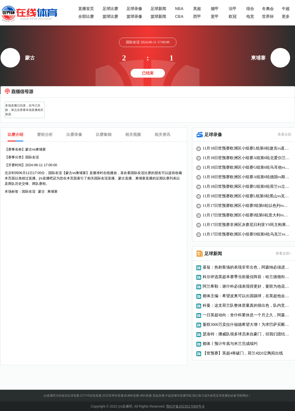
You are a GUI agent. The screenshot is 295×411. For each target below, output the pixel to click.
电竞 (250, 16)
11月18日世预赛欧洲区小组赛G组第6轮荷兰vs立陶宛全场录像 (247, 186)
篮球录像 (134, 16)
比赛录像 (74, 134)
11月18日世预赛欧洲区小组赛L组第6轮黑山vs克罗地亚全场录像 (247, 196)
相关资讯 (162, 134)
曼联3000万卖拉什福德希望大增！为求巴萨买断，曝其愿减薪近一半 (247, 324)
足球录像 (134, 9)
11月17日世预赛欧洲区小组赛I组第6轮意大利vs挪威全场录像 (247, 215)
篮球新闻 (158, 16)
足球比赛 (110, 9)
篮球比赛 (110, 16)
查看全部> (283, 253)
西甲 (197, 16)
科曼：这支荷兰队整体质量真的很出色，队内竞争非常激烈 (247, 305)
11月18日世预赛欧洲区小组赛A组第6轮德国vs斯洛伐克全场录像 (247, 177)
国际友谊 (29, 191)
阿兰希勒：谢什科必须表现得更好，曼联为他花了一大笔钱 (247, 286)
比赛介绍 (15, 134)
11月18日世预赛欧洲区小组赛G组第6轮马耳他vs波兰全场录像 (247, 167)
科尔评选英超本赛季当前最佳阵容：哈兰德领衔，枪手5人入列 (247, 277)
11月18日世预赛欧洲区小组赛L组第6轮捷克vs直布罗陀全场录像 (247, 148)
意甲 (215, 16)
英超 (197, 9)
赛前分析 (45, 134)
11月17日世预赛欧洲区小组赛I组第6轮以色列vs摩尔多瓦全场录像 (247, 205)
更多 (286, 16)
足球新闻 (158, 9)
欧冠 (232, 16)
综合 (250, 9)
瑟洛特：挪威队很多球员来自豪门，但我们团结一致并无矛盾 (247, 334)
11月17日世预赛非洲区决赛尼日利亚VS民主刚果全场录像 (247, 225)
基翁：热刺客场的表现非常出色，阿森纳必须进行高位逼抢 (247, 267)
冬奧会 (268, 9)
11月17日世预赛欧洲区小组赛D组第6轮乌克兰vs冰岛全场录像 (247, 234)
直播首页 (86, 9)
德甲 (215, 9)
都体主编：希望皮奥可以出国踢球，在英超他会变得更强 (247, 296)
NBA (179, 9)
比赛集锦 (103, 134)
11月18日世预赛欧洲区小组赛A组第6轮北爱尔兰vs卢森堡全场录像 (247, 158)
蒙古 (41, 191)
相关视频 (133, 134)
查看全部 (284, 134)
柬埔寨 (52, 191)
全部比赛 (86, 16)
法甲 (232, 9)
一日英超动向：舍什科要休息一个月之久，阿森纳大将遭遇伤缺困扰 (247, 315)
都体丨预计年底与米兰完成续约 (230, 343)
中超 (286, 9)
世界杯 (268, 16)
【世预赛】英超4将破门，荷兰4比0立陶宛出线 (243, 353)
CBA (179, 16)
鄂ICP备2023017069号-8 (185, 406)
